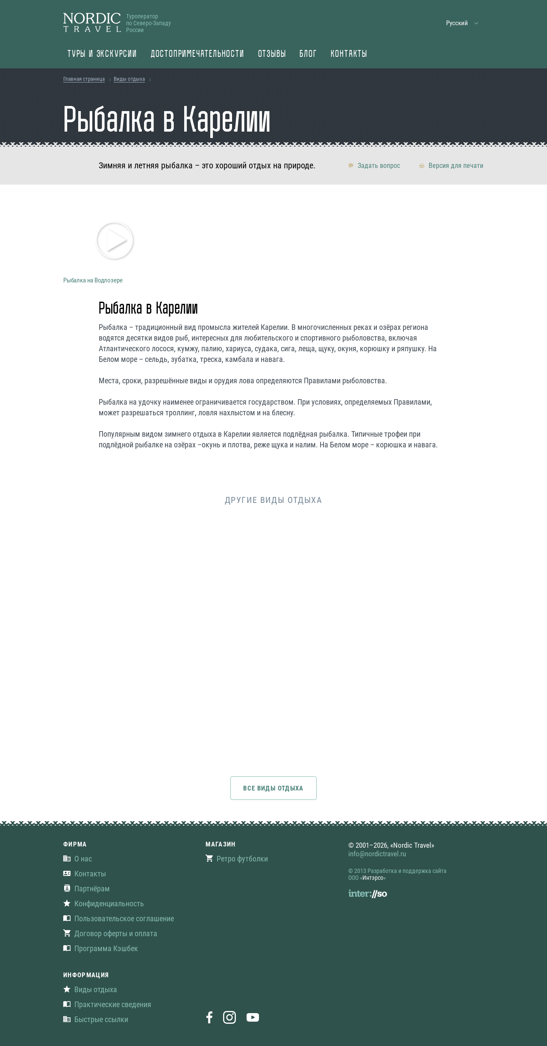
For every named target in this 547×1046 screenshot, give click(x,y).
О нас (77, 858)
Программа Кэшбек (100, 948)
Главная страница (84, 79)
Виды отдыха (129, 79)
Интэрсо (372, 877)
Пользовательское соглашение (118, 918)
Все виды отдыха (273, 788)
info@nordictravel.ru (377, 853)
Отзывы (272, 54)
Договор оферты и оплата (110, 933)
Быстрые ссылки (95, 1019)
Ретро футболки (237, 858)
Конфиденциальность (103, 903)
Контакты (349, 54)
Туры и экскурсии (102, 54)
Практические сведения (107, 1004)
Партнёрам (86, 888)
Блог (308, 54)
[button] (462, 23)
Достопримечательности (197, 54)
